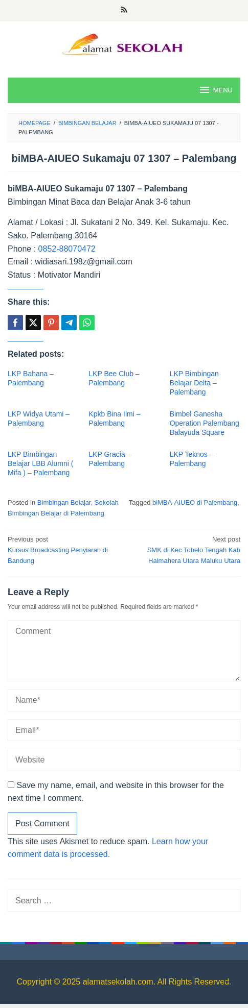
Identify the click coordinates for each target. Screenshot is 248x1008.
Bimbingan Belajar (64, 502)
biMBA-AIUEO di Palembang (194, 502)
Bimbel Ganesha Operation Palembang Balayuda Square (204, 423)
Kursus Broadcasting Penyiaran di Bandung (63, 549)
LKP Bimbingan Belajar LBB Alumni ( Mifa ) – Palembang (40, 463)
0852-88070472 (67, 248)
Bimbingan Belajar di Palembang (56, 513)
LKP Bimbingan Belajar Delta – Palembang (194, 383)
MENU (215, 90)
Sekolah (107, 502)
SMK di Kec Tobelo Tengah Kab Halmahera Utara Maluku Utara (184, 549)
